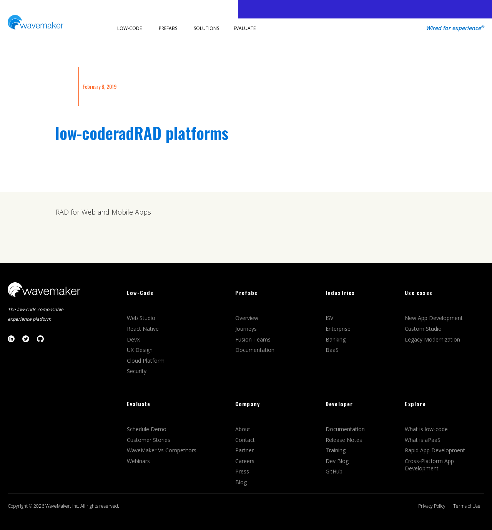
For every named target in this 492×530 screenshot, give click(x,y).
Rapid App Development (435, 450)
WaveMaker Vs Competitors (161, 450)
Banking (336, 339)
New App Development (434, 318)
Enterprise (339, 328)
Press (242, 471)
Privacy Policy (431, 506)
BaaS (332, 349)
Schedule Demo (147, 429)
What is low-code (426, 429)
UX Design (140, 349)
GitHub (334, 471)
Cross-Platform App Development (429, 464)
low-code (84, 133)
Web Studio (142, 318)
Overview (247, 318)
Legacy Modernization (432, 339)
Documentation (254, 349)
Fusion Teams (253, 339)
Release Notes (344, 439)
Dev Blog (337, 461)
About (242, 429)
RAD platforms (181, 133)
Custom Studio (423, 328)
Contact (245, 439)
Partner (245, 450)
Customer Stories (149, 439)
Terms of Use (466, 506)
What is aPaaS (422, 439)
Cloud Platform (146, 360)
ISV (330, 318)
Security (136, 371)
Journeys (246, 328)
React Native (143, 328)
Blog (241, 482)
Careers (245, 461)
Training (336, 450)
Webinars (138, 461)
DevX (134, 339)
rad (123, 133)
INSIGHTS (65, 86)
